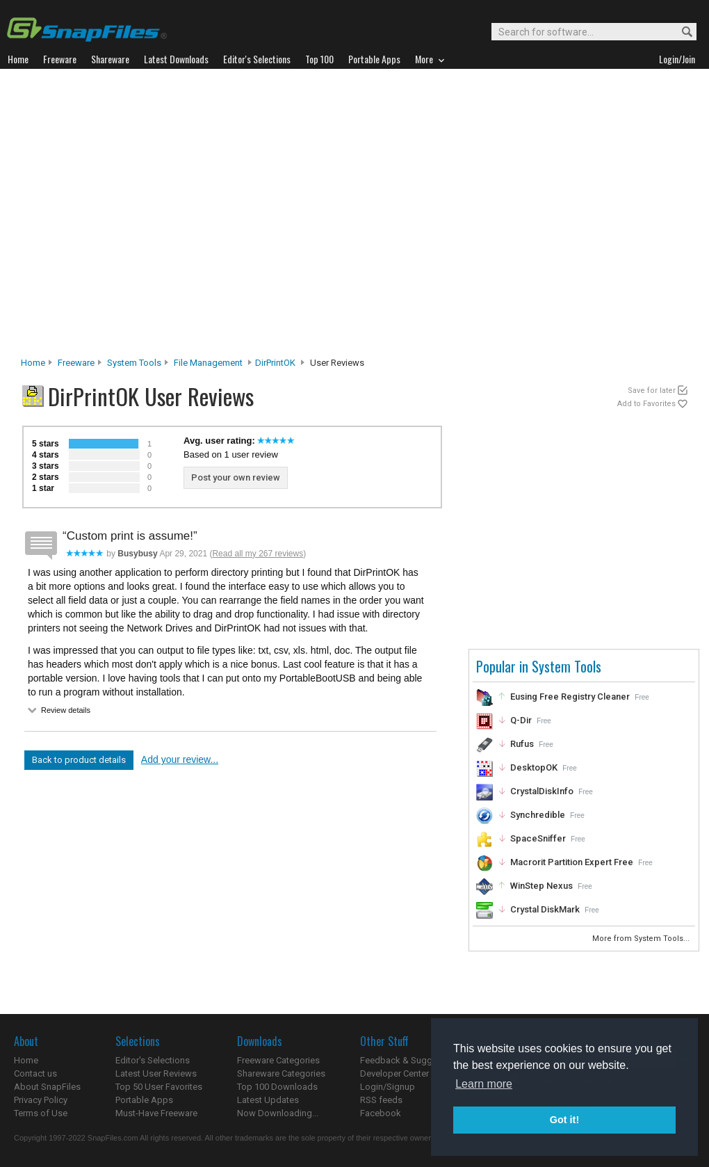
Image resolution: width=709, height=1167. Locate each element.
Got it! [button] (564, 1119)
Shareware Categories (281, 1073)
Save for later (652, 390)
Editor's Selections (152, 1060)
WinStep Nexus (541, 885)
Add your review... (179, 759)
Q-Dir (521, 720)
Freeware (76, 362)
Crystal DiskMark (545, 909)
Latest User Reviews (156, 1073)
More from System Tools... (642, 938)
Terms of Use (40, 1113)
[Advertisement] (137, 216)
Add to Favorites (646, 403)
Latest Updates (268, 1100)
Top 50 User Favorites (158, 1086)
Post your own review (235, 477)
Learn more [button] (483, 1084)
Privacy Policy (40, 1100)
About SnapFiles (47, 1086)
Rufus (522, 744)
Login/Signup (387, 1086)
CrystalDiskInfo (541, 791)
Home (33, 362)
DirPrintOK (275, 362)
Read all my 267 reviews (257, 553)
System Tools (134, 362)
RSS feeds (381, 1100)
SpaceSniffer (538, 838)
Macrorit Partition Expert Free (571, 862)
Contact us (35, 1073)
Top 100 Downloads (277, 1086)
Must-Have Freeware (156, 1113)
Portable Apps (144, 1100)
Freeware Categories (278, 1060)
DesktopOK (533, 767)
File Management (208, 362)
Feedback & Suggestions (411, 1060)
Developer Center (394, 1073)
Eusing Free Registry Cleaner (570, 696)
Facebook (380, 1113)
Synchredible (537, 815)
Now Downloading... (277, 1113)
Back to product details (79, 760)
